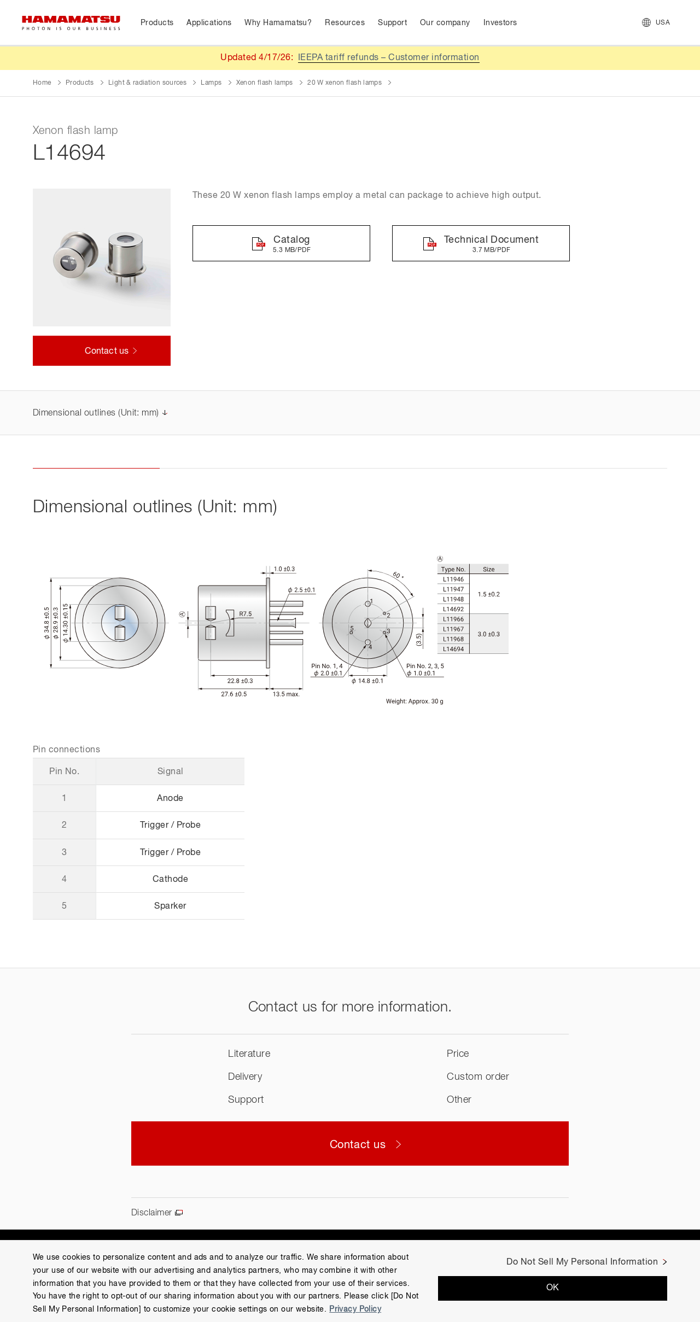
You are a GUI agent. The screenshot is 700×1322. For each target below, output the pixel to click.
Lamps (211, 83)
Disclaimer (151, 1213)
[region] (350, 1281)
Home (42, 83)
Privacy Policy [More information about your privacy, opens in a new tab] (355, 1309)
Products (80, 83)
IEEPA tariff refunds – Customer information (389, 58)
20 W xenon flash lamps (344, 83)
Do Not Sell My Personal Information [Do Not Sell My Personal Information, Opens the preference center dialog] (582, 1262)
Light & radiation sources (147, 83)
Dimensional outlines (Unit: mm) (96, 413)
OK (552, 1288)
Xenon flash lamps (264, 83)
